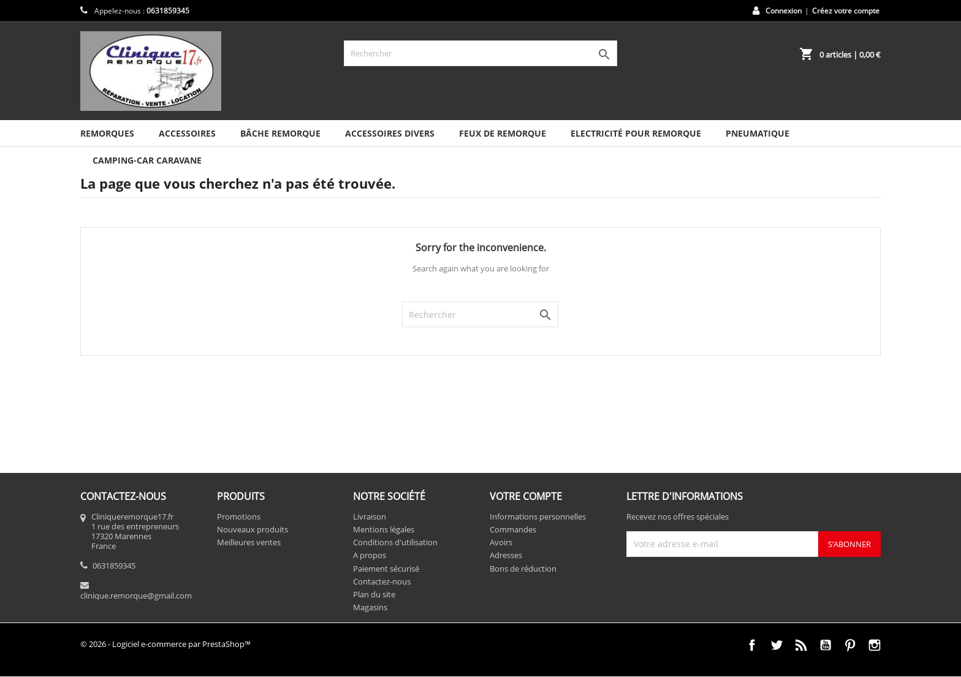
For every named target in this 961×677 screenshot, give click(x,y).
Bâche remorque (280, 133)
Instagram (875, 645)
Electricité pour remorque (636, 133)
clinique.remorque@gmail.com (136, 595)
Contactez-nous (382, 581)
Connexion (783, 11)
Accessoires (187, 133)
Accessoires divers (390, 133)
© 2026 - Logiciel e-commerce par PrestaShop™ (165, 643)
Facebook (752, 645)
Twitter (776, 645)
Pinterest (850, 645)
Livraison (369, 516)
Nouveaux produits (252, 529)
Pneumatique (757, 133)
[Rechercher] (480, 53)
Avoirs (501, 542)
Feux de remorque (502, 133)
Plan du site (374, 594)
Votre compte (526, 496)
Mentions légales (383, 529)
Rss (801, 645)
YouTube (826, 645)
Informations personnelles (538, 516)
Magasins (370, 607)
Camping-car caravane (147, 160)
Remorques (107, 133)
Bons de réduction (523, 568)
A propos (369, 555)
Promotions (238, 516)
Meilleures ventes (249, 542)
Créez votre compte (845, 11)
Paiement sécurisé (386, 568)
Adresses (506, 555)
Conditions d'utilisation (395, 542)
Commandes (513, 529)
